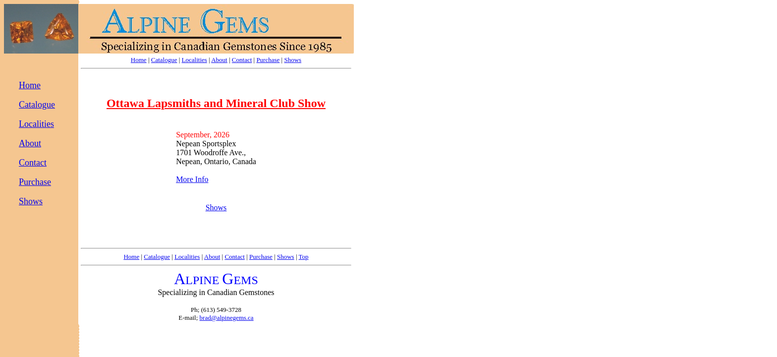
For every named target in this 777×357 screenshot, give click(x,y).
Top (304, 256)
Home (139, 59)
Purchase (267, 59)
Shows (292, 59)
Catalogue (164, 59)
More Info (192, 179)
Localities (194, 59)
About (219, 59)
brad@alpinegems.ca (227, 317)
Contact (242, 59)
